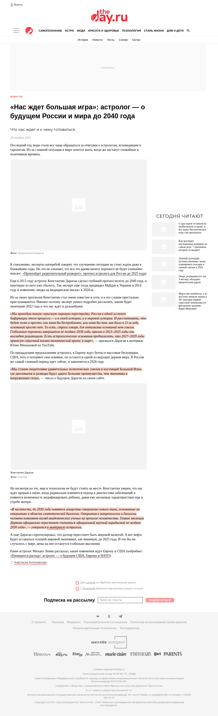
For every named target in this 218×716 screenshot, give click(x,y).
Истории (83, 39)
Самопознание (50, 30)
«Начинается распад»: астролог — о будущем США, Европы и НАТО (60, 556)
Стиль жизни (154, 30)
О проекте (39, 622)
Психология (131, 30)
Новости (97, 39)
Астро (69, 30)
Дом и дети (175, 30)
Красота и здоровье (103, 30)
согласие (90, 582)
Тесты (110, 39)
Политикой (89, 588)
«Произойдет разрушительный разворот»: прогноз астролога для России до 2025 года (83, 273)
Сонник (123, 39)
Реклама (58, 622)
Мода (81, 30)
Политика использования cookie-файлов (158, 622)
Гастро (136, 39)
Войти (18, 4)
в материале (56, 527)
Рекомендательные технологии (95, 628)
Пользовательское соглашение (105, 622)
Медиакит (74, 622)
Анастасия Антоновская (30, 562)
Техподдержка (129, 628)
